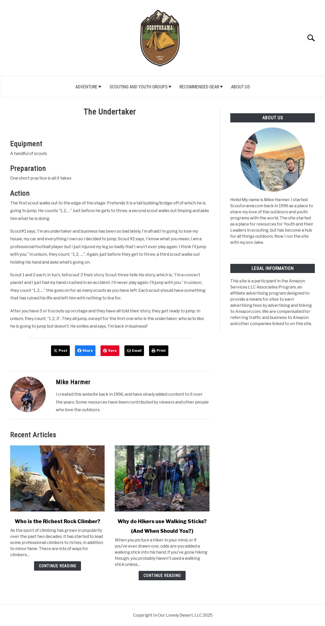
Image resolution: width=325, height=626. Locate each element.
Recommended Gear (199, 86)
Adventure (86, 86)
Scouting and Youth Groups (138, 86)
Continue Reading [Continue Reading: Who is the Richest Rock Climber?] (57, 566)
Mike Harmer (73, 382)
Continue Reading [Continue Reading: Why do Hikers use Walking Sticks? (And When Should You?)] (162, 575)
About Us (240, 86)
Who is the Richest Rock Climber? (57, 521)
